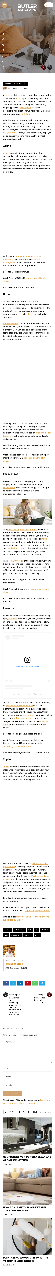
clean (29, 314)
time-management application (22, 529)
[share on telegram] (3, 34)
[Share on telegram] (42, 983)
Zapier (6, 766)
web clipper (28, 715)
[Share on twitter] (13, 983)
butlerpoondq (13, 88)
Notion (14, 311)
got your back (9, 132)
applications (20, 930)
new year (9, 95)
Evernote (12, 618)
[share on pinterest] (3, 45)
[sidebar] (51, 5)
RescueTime (9, 487)
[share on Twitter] (3, 56)
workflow (25, 114)
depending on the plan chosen (17, 746)
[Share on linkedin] (20, 983)
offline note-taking (22, 718)
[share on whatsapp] (3, 39)
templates (20, 256)
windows (28, 935)
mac (6, 935)
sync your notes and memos (19, 705)
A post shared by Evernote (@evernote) (27, 694)
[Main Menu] (4, 5)
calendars (31, 256)
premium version (15, 560)
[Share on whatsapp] (35, 983)
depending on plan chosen (37, 910)
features (23, 702)
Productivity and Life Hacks (15, 84)
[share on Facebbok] (3, 61)
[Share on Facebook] (6, 983)
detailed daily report (16, 548)
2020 (18, 98)
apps (30, 930)
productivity (16, 935)
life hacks (45, 930)
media (44, 538)
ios (36, 930)
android (8, 930)
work (37, 935)
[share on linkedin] (3, 50)
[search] (47, 4)
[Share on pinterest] (28, 983)
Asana (6, 153)
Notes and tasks (10, 323)
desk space (25, 107)
